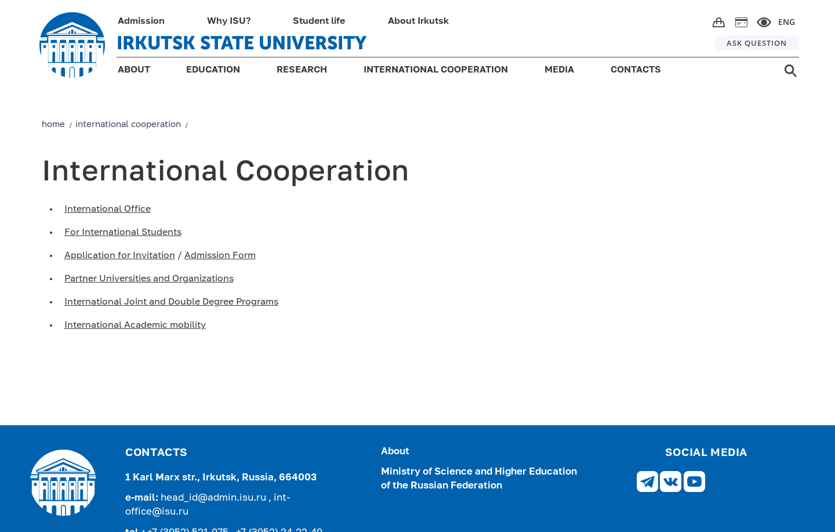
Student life (319, 21)
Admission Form (220, 255)
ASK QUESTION (757, 43)
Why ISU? (229, 21)
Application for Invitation (119, 255)
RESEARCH (302, 70)
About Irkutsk (418, 21)
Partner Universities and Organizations (149, 279)
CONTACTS (636, 70)
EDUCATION (213, 70)
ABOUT (134, 70)
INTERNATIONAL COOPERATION (436, 70)
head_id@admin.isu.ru (214, 498)
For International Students (122, 232)
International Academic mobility (135, 325)
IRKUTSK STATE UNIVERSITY (241, 43)
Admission (141, 21)
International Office (107, 209)
